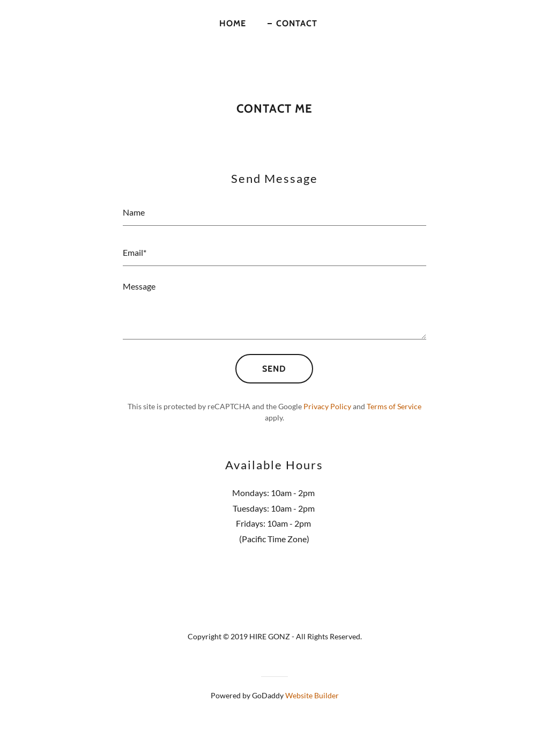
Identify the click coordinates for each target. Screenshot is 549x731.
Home (232, 23)
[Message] (274, 309)
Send (274, 369)
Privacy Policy (327, 406)
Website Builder (312, 695)
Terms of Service (394, 406)
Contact (296, 23)
